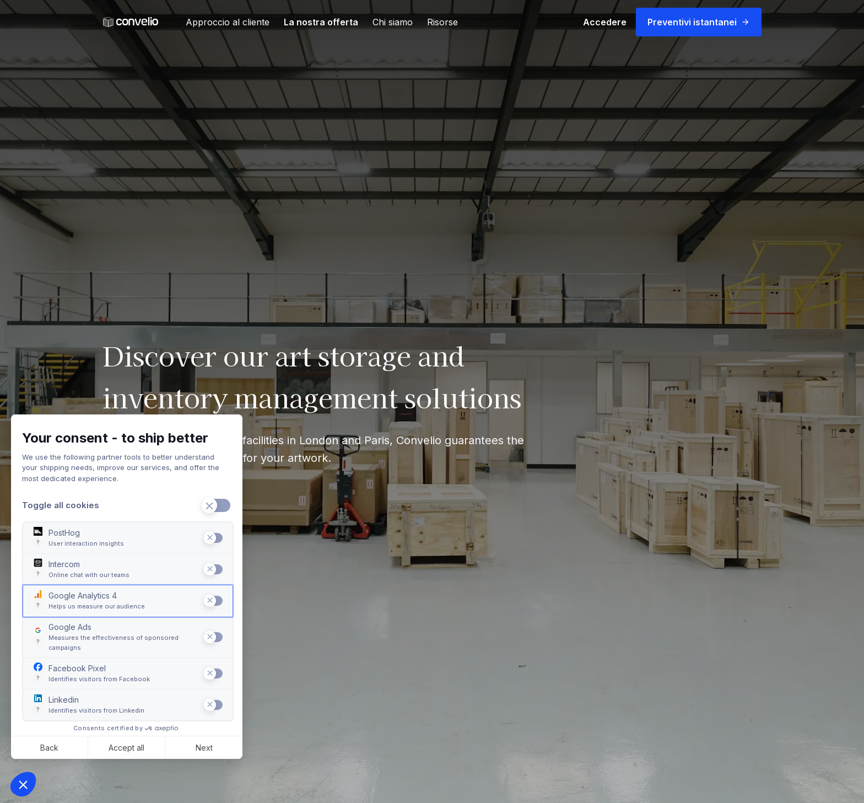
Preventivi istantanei (698, 22)
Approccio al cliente (227, 22)
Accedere (605, 22)
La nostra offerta (321, 22)
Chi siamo (392, 22)
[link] (130, 22)
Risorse (442, 22)
